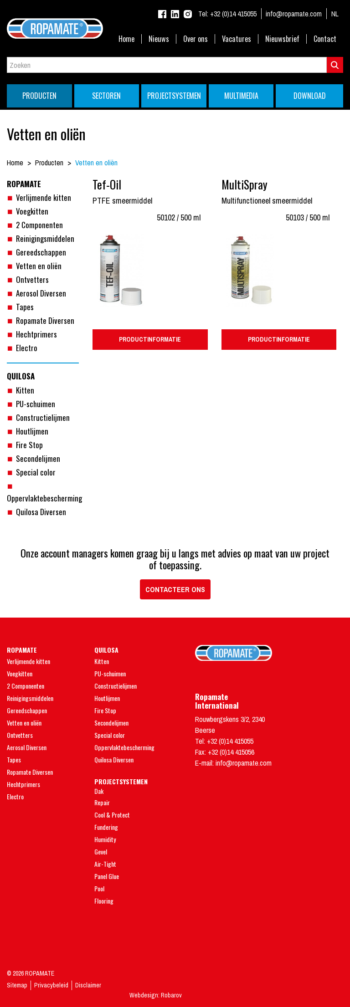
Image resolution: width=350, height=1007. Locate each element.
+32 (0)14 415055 (227, 14)
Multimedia (241, 95)
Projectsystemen (174, 95)
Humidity (105, 839)
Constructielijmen (43, 417)
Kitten (25, 390)
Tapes (25, 306)
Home (126, 39)
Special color (36, 472)
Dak (98, 791)
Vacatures (236, 39)
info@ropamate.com (294, 14)
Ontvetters (32, 279)
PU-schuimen (35, 403)
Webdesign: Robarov (155, 995)
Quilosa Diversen (41, 511)
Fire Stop (29, 444)
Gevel (100, 851)
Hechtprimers (36, 334)
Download (309, 95)
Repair (102, 802)
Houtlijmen (32, 431)
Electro (26, 347)
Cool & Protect (112, 814)
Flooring (103, 900)
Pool (99, 888)
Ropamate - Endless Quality (175, 28)
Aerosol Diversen (41, 293)
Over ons (195, 39)
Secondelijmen (38, 458)
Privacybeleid (51, 985)
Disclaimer (88, 985)
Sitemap (17, 985)
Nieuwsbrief (282, 39)
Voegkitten (32, 211)
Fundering (106, 827)
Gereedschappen (41, 252)
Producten (39, 95)
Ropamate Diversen (45, 320)
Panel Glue (106, 876)
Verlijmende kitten (43, 197)
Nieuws (159, 39)
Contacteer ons (175, 589)
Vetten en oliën (39, 265)
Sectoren (106, 95)
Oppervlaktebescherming (124, 747)
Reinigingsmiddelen (45, 238)
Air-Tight (105, 864)
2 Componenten (39, 224)
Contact (325, 39)
